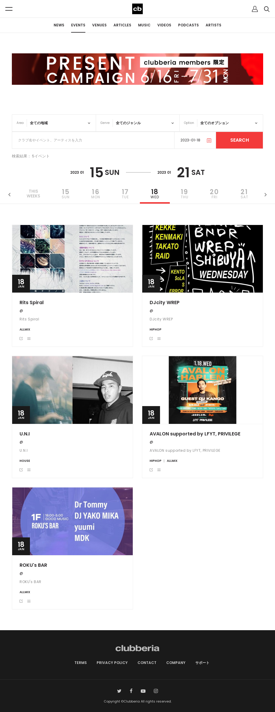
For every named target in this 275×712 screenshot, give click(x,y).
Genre (105, 123)
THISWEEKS (33, 194)
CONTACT (147, 662)
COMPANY (176, 662)
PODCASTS (188, 25)
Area (20, 123)
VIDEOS (164, 25)
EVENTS (78, 25)
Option (189, 123)
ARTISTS (213, 25)
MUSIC (144, 25)
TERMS (80, 662)
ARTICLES (122, 25)
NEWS (59, 25)
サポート (202, 662)
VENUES (99, 25)
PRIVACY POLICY (112, 662)
